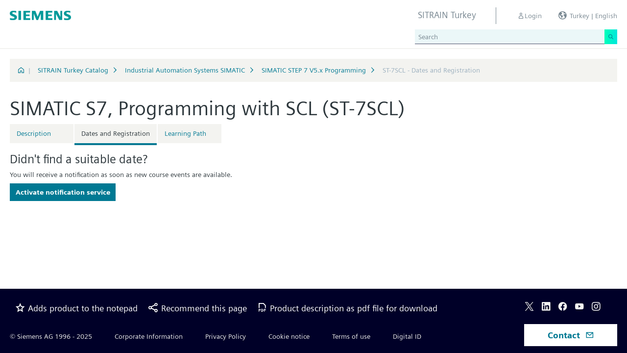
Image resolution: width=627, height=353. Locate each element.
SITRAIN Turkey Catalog (73, 70)
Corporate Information (149, 336)
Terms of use (351, 336)
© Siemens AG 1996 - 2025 (51, 336)
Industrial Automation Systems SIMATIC (185, 70)
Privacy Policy (225, 336)
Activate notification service (63, 192)
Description (34, 133)
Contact (571, 335)
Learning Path (185, 133)
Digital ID (407, 336)
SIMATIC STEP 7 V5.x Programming (314, 70)
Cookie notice (289, 336)
